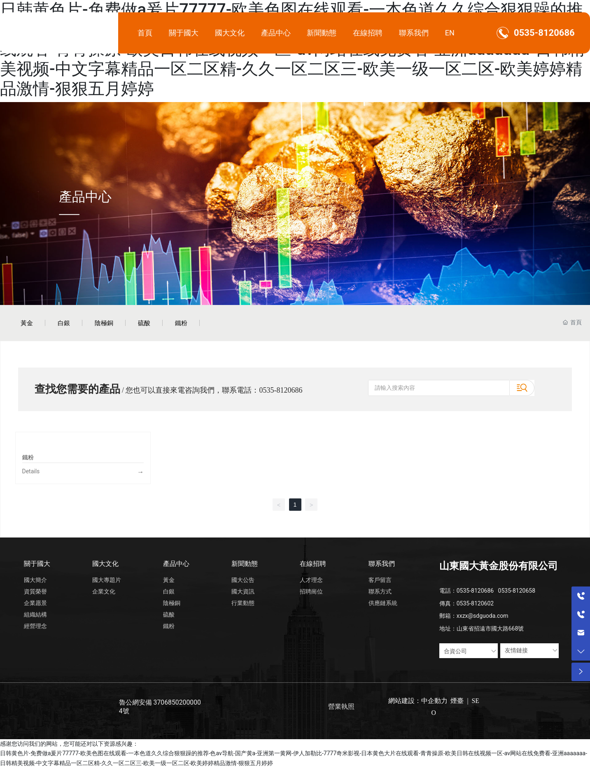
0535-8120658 (516, 590)
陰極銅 (104, 322)
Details (31, 471)
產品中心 (85, 196)
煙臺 (457, 700)
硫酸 (144, 322)
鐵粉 (181, 322)
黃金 (27, 322)
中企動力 (434, 700)
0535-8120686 (544, 33)
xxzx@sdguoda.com (482, 615)
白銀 (64, 322)
